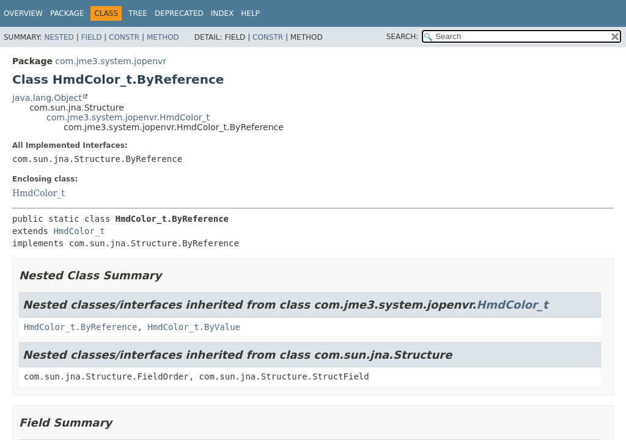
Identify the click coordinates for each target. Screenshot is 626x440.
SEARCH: (402, 36)
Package (67, 13)
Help (250, 13)
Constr (124, 37)
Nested (58, 37)
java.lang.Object (47, 98)
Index (222, 13)
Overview (23, 13)
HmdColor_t (38, 193)
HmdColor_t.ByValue (193, 327)
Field (91, 37)
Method (163, 37)
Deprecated (179, 13)
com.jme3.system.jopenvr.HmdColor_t (128, 117)
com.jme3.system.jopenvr (110, 61)
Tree (137, 13)
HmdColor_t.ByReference (80, 327)
